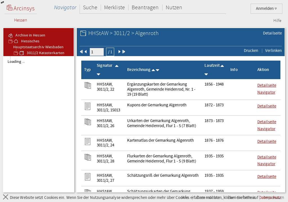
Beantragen (145, 7)
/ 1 (110, 52)
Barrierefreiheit (241, 197)
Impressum (274, 197)
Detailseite (272, 33)
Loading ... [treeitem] (16, 61)
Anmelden (266, 8)
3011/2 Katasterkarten (41, 53)
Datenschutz (208, 197)
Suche (90, 7)
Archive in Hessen (26, 35)
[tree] (38, 124)
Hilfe (277, 20)
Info (184, 197)
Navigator (65, 7)
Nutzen (174, 7)
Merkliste (114, 7)
